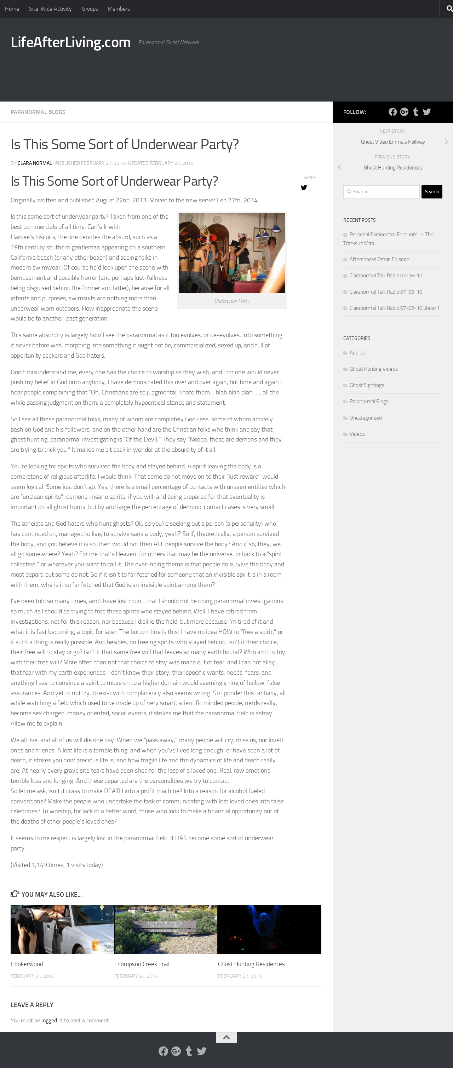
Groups (90, 8)
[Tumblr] (415, 112)
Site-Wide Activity (50, 8)
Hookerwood (27, 964)
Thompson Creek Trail (142, 964)
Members (119, 8)
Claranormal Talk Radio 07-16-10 (386, 275)
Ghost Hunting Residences (251, 964)
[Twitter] (427, 112)
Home (12, 8)
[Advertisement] (313, 72)
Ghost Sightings (367, 385)
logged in (52, 1020)
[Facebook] (393, 112)
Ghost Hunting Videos (374, 369)
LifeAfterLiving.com (71, 42)
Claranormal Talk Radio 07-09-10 (386, 292)
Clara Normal (35, 163)
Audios (357, 353)
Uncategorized (366, 418)
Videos (357, 434)
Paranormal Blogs (38, 112)
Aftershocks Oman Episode (379, 259)
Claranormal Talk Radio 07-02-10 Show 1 (395, 308)
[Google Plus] (404, 112)
